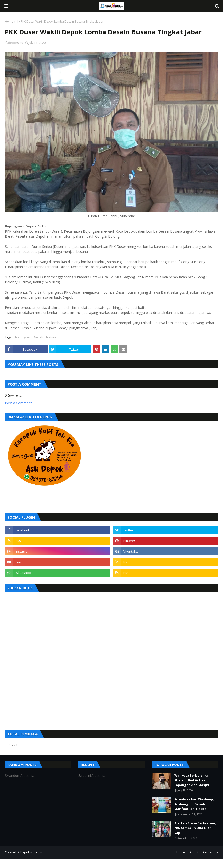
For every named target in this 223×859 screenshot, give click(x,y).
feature (51, 337)
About (194, 852)
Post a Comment (18, 403)
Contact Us (210, 852)
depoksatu (15, 43)
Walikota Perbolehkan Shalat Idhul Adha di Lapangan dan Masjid (192, 780)
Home (9, 21)
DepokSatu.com (31, 852)
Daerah (38, 337)
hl (17, 21)
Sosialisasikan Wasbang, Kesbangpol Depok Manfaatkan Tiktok (194, 804)
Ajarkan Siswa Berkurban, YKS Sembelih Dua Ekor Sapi (195, 828)
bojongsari (22, 337)
